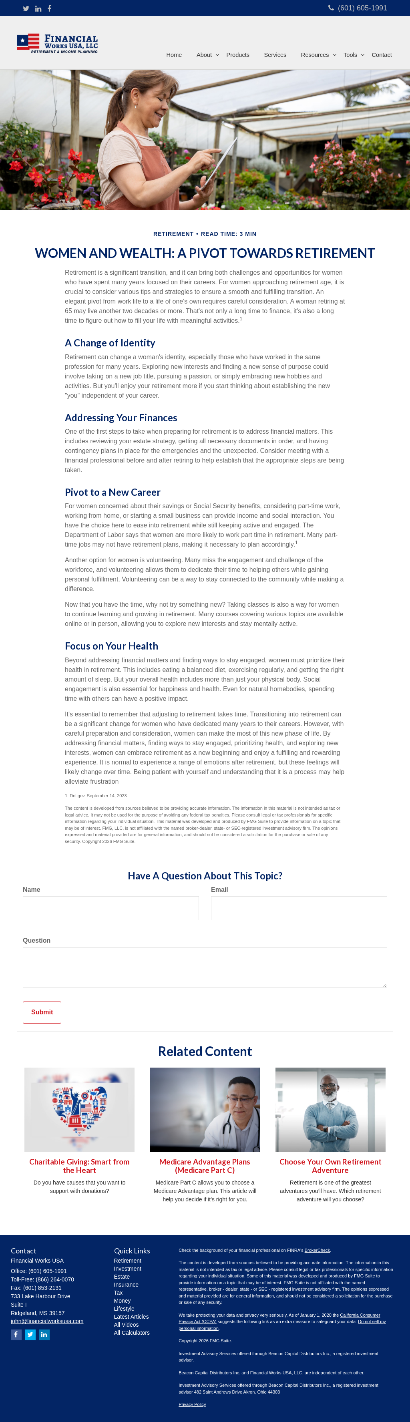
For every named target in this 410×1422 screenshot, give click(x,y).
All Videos (126, 1324)
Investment (127, 1268)
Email (219, 889)
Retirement (127, 1260)
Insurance (126, 1284)
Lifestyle (124, 1308)
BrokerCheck (317, 1250)
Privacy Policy (192, 1404)
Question (36, 940)
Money (122, 1300)
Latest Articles (131, 1316)
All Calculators (132, 1332)
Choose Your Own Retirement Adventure (330, 1166)
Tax (118, 1292)
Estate (122, 1276)
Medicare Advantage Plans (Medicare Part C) (204, 1166)
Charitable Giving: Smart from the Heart (79, 1166)
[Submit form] (42, 1013)
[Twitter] (26, 9)
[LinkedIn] (38, 9)
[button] (206, 42)
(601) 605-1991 (357, 8)
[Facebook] (49, 9)
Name (31, 889)
